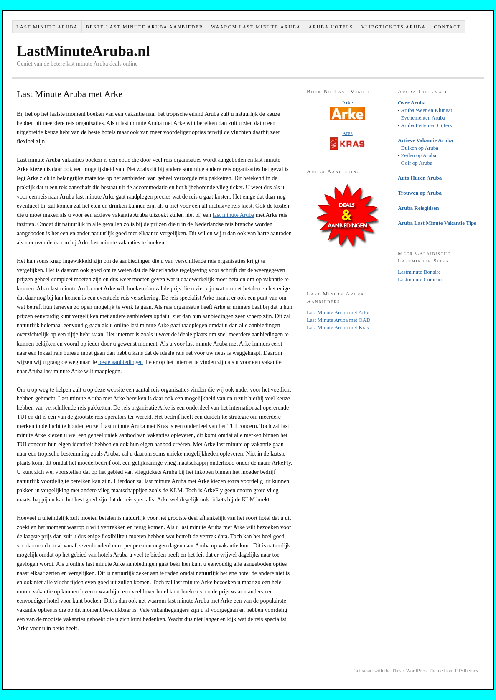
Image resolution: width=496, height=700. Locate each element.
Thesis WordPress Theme (417, 671)
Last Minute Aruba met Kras (338, 327)
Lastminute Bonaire (419, 272)
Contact (447, 26)
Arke (347, 102)
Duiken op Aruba (420, 148)
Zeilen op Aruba (418, 155)
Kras (347, 133)
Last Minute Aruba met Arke (338, 312)
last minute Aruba (233, 215)
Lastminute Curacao (420, 279)
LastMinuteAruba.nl (83, 51)
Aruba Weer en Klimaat (426, 110)
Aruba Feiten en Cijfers (426, 125)
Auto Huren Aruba (420, 178)
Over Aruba (412, 102)
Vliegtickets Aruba (393, 26)
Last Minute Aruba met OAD (338, 320)
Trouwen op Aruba (420, 193)
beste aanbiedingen (120, 362)
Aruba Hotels (331, 26)
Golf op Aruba (416, 163)
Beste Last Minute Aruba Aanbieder (144, 26)
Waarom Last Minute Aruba (255, 26)
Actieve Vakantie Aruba (425, 140)
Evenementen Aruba (423, 118)
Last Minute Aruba (47, 26)
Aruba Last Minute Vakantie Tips (437, 223)
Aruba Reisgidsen (418, 208)
